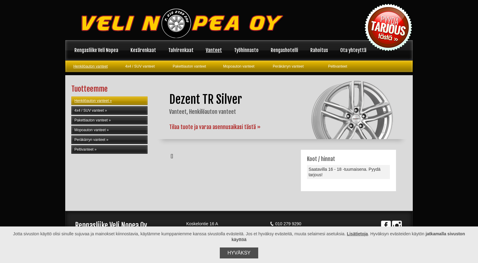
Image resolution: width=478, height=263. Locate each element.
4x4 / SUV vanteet (140, 66)
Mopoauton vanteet (239, 66)
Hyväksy (239, 252)
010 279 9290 (285, 223)
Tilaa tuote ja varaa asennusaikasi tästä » (215, 127)
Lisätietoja (357, 233)
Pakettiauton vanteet (189, 66)
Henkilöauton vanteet (90, 66)
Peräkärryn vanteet (288, 66)
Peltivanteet (337, 66)
